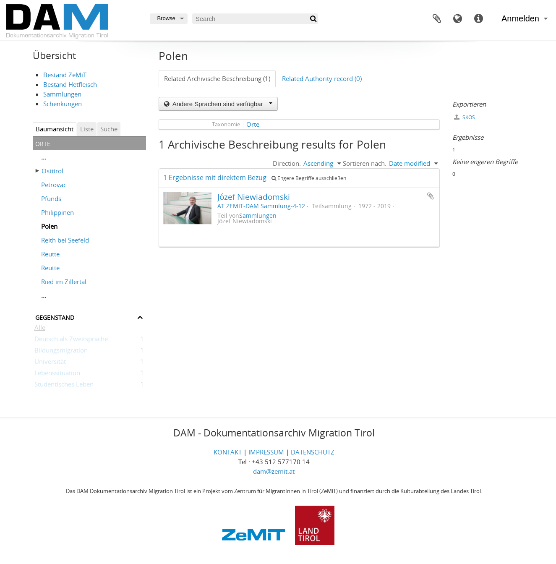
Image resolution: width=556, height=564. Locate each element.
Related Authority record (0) (322, 78)
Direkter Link (478, 18)
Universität (50, 363)
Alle (39, 329)
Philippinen (57, 212)
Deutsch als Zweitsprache (71, 340)
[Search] (255, 18)
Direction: (287, 163)
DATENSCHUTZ (312, 452)
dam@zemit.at (274, 471)
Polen (49, 226)
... (43, 157)
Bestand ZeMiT (64, 74)
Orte (252, 124)
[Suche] (313, 18)
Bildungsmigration (61, 351)
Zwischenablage (436, 18)
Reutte (50, 254)
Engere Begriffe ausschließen (308, 178)
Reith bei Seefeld (65, 240)
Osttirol (52, 171)
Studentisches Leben (64, 385)
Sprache (457, 18)
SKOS (464, 117)
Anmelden (520, 18)
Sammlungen (62, 94)
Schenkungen (62, 103)
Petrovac (53, 184)
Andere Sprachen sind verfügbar (221, 103)
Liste (87, 129)
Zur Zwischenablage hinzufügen (430, 196)
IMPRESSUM (266, 452)
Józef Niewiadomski (253, 196)
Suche (108, 129)
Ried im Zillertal (63, 281)
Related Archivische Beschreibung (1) (217, 78)
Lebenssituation (57, 374)
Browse (166, 18)
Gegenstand (54, 316)
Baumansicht (54, 129)
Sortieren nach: (364, 163)
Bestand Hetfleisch (70, 84)
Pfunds (51, 198)
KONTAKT (228, 452)
